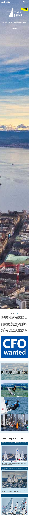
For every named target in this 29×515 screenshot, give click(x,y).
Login (19, 2)
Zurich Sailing (6, 2)
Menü (25, 2)
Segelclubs (17, 313)
